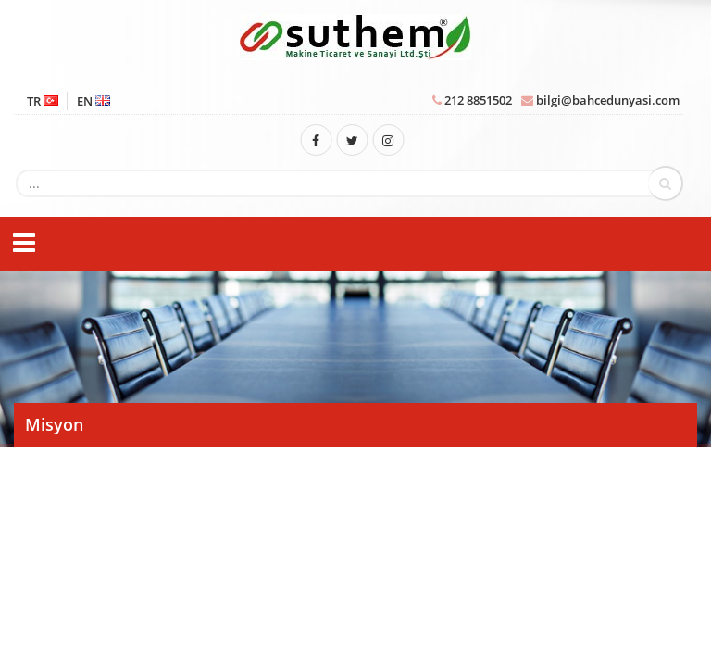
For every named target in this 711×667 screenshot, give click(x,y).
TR (42, 101)
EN (93, 101)
